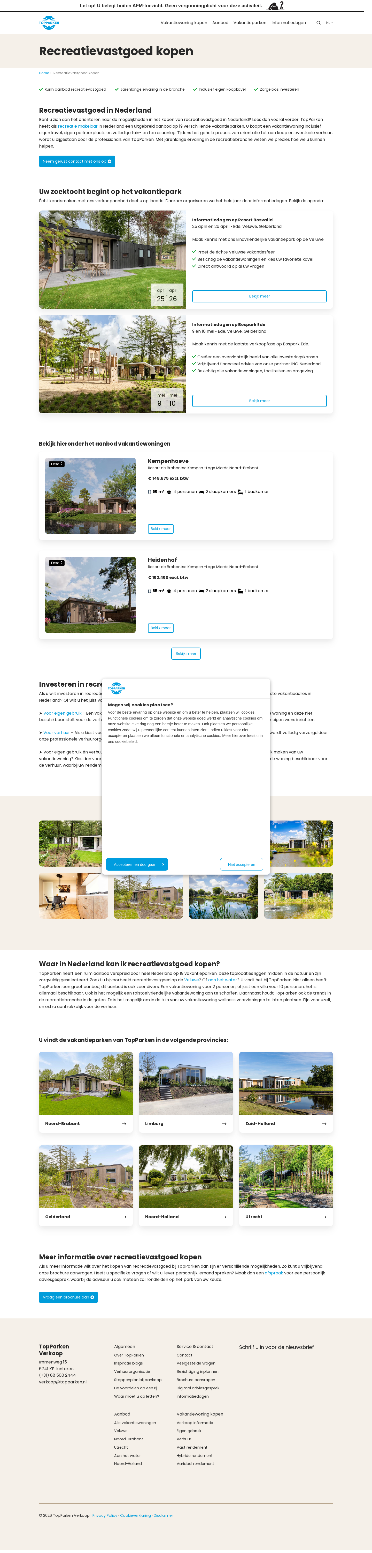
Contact (184, 1358)
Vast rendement (192, 1450)
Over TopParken (129, 1358)
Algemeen (124, 1350)
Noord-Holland (128, 1467)
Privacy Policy (104, 1518)
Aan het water (127, 1458)
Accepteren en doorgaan (139, 864)
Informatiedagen (289, 23)
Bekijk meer (259, 296)
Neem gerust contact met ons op (77, 161)
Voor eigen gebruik (62, 716)
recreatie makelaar (78, 126)
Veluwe (191, 983)
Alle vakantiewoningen (135, 1425)
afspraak (274, 1276)
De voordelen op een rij (135, 1391)
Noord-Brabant (128, 1442)
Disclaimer (163, 1518)
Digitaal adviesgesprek (198, 1391)
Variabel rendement (195, 1467)
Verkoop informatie (195, 1425)
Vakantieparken (250, 23)
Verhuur (184, 1442)
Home (44, 73)
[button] (318, 22)
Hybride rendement (195, 1458)
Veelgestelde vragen (196, 1366)
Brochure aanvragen (196, 1382)
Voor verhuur (56, 736)
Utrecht (121, 1450)
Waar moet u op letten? (136, 1399)
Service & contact (195, 1350)
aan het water (222, 983)
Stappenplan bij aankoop (138, 1382)
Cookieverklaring (135, 1518)
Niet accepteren (241, 864)
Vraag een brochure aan (68, 1300)
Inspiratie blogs (128, 1366)
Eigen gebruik (189, 1434)
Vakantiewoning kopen (184, 23)
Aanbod (220, 23)
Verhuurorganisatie (132, 1374)
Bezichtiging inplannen (198, 1374)
